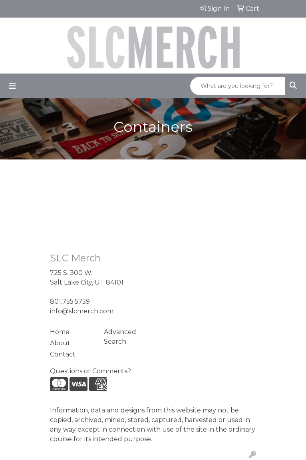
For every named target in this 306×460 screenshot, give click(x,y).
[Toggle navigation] (12, 86)
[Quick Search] (237, 86)
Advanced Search (120, 336)
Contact (63, 354)
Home (60, 332)
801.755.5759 (70, 301)
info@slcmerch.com (81, 311)
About (60, 343)
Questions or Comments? (90, 371)
